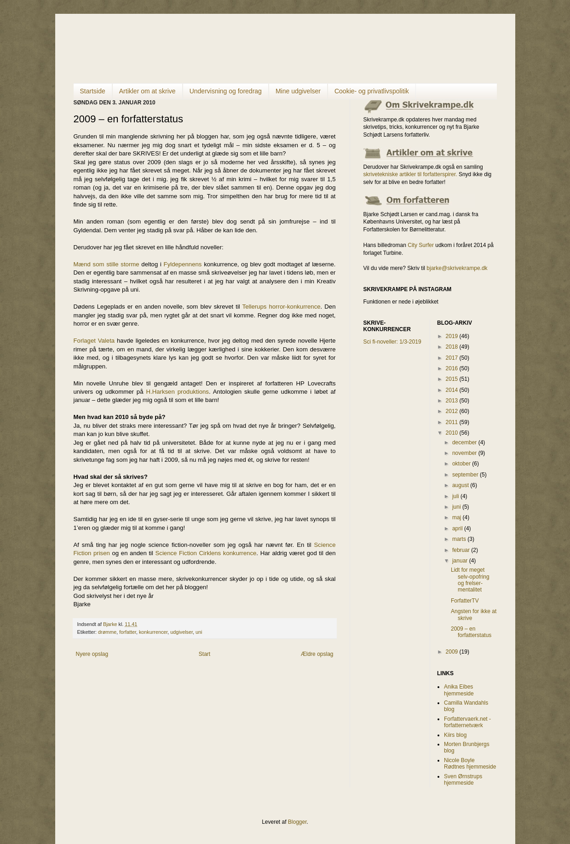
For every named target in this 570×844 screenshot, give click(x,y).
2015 (453, 379)
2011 (453, 422)
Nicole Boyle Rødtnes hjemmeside (470, 763)
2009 (453, 652)
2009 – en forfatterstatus (471, 632)
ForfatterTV (465, 600)
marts (459, 539)
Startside (92, 91)
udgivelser (181, 632)
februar (461, 550)
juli (456, 496)
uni (199, 632)
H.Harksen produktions (177, 391)
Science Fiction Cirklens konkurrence (206, 553)
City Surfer (421, 245)
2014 (453, 390)
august (461, 485)
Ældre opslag (317, 654)
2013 (453, 400)
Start (204, 654)
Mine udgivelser (298, 91)
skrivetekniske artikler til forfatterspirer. (410, 174)
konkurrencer (153, 632)
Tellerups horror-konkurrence (281, 306)
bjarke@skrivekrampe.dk (456, 268)
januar (460, 560)
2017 (453, 358)
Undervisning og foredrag (226, 91)
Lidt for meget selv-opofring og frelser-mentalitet (470, 580)
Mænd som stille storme (108, 264)
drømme (107, 632)
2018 (453, 347)
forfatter (127, 632)
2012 (453, 411)
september (466, 474)
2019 (453, 336)
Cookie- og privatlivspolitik (371, 91)
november (465, 453)
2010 (453, 433)
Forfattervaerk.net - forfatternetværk (467, 722)
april (458, 528)
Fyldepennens (183, 264)
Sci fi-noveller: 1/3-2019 (392, 342)
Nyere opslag (92, 654)
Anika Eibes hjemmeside (459, 689)
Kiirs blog (455, 735)
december (465, 442)
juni (457, 507)
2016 (453, 368)
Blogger (297, 822)
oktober (462, 463)
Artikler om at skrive (147, 91)
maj (457, 517)
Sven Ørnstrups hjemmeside (463, 779)
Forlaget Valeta (94, 340)
